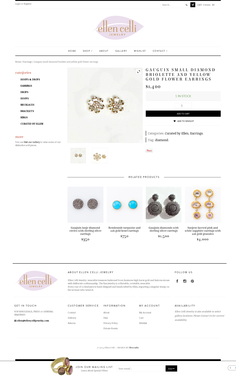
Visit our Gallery (32, 142)
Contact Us (206, 315)
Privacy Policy (110, 323)
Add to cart (183, 113)
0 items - (206, 4)
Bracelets (27, 111)
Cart (141, 317)
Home (72, 51)
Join (171, 368)
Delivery (72, 317)
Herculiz (134, 347)
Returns (72, 323)
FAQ (105, 317)
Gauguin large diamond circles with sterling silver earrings (85, 231)
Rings (24, 117)
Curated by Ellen (176, 133)
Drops (24, 92)
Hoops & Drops (30, 79)
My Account (145, 312)
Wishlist (140, 51)
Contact (160, 51)
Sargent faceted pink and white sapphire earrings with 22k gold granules (203, 231)
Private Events (110, 328)
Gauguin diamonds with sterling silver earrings (164, 229)
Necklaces (27, 104)
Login (18, 3)
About (104, 51)
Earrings (27, 61)
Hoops (25, 98)
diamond (161, 140)
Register (28, 3)
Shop (87, 51)
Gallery (121, 51)
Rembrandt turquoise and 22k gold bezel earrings (125, 229)
